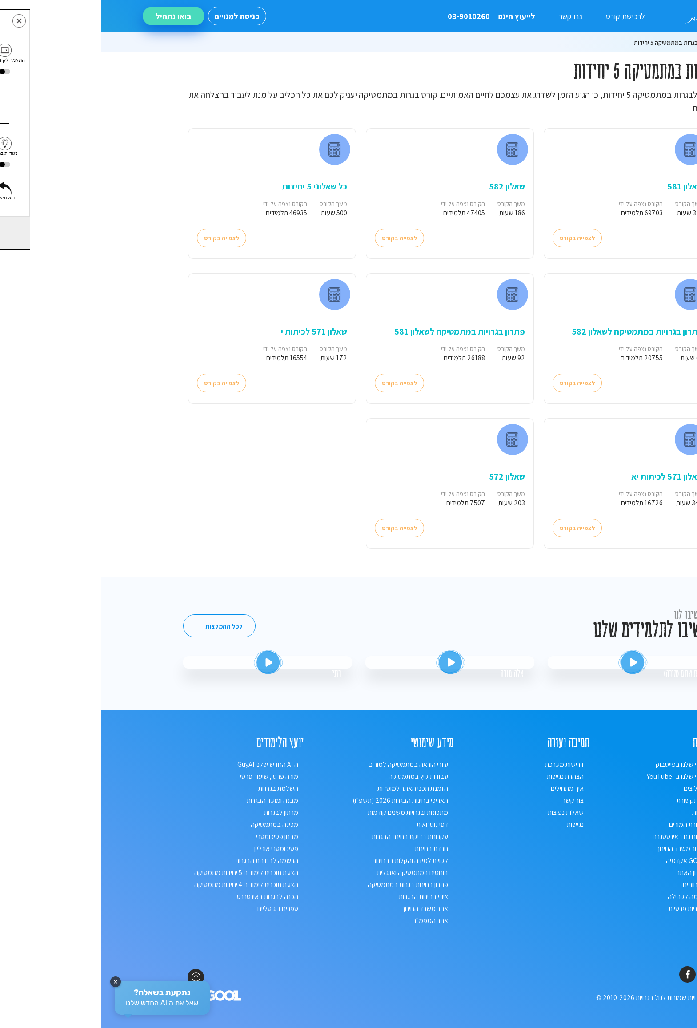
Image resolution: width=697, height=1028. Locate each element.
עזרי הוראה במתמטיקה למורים (307, 765)
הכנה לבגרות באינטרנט (166, 897)
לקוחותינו (593, 885)
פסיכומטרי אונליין (175, 849)
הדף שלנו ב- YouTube (575, 777)
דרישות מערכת (463, 765)
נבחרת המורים (586, 825)
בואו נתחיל (72, 16)
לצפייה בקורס (476, 238)
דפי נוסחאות (331, 825)
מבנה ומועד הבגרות (171, 801)
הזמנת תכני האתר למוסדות (311, 789)
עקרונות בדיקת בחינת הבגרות (308, 837)
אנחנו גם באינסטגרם (578, 837)
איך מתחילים (465, 789)
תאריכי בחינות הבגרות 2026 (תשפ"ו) (299, 801)
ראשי (607, 43)
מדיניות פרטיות (586, 909)
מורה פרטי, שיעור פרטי (168, 777)
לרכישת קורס (524, 16)
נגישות (473, 825)
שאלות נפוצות (464, 813)
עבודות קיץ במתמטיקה (317, 777)
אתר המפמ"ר (329, 921)
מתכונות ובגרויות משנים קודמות (306, 813)
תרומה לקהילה (585, 897)
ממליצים (593, 789)
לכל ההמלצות (122, 627)
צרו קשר (469, 16)
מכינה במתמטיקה (173, 825)
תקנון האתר (590, 873)
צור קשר (471, 801)
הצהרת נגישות (463, 777)
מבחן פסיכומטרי (176, 837)
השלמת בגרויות (177, 789)
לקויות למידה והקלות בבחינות (309, 861)
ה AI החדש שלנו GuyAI (166, 765)
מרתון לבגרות (180, 813)
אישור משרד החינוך (580, 849)
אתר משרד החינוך (323, 909)
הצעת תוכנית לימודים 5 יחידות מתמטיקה (145, 873)
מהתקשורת (590, 801)
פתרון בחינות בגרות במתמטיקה (306, 885)
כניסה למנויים (135, 16)
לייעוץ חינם (390, 16)
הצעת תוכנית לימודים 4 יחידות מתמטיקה (145, 885)
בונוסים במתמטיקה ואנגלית (311, 873)
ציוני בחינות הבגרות (322, 897)
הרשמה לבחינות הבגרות (165, 861)
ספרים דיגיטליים (176, 909)
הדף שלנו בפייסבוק (579, 765)
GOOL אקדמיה (585, 861)
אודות (598, 813)
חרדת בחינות (330, 849)
